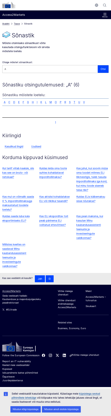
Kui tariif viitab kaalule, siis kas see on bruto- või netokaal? (18, 172)
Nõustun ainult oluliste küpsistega (61, 409)
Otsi (104, 5)
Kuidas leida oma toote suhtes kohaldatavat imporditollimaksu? (53, 172)
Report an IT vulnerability (16, 361)
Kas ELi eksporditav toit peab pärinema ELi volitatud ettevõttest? (53, 220)
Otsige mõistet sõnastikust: (17, 62)
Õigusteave (8, 376)
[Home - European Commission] (23, 347)
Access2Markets (11, 291)
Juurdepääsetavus (12, 380)
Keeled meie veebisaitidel (15, 365)
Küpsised (7, 369)
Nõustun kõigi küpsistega (25, 409)
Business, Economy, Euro (72, 328)
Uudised (36, 146)
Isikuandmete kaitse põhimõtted (20, 372)
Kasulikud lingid (14, 146)
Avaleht (6, 23)
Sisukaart (91, 306)
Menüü (105, 15)
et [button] (96, 5)
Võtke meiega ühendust (86, 354)
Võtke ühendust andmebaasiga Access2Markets (67, 304)
